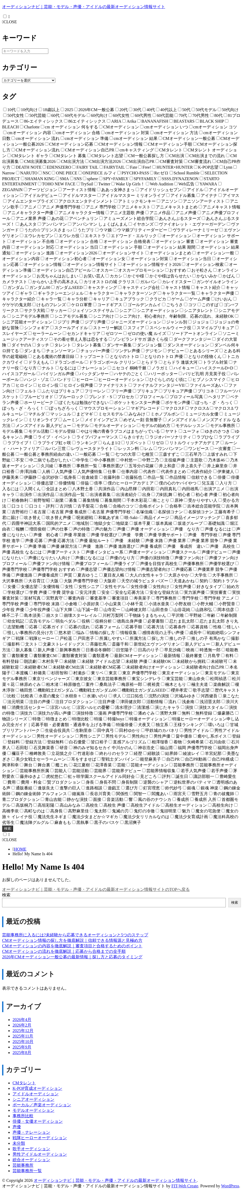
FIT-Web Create (184, 1186)
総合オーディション (31, 1160)
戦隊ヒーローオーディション (40, 1138)
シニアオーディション (33, 1099)
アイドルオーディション (36, 1094)
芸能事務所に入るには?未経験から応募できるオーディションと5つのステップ (75, 935)
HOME (20, 849)
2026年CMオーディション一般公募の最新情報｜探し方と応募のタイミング (72, 957)
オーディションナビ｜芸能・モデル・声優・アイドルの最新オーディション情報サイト (83, 6)
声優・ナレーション (31, 1132)
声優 (17, 1127)
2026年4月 (22, 1019)
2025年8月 (22, 1052)
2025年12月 (23, 1030)
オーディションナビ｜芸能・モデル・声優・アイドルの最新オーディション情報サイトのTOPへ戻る (96, 889)
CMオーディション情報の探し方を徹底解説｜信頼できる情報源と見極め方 (72, 940)
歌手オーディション (31, 1149)
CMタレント (24, 1083)
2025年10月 (23, 1041)
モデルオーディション (33, 1110)
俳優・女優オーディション (38, 1121)
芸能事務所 (23, 1165)
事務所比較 (23, 1116)
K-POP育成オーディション (37, 1088)
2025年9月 (22, 1047)
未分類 (19, 1143)
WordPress (230, 1186)
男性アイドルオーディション (40, 1154)
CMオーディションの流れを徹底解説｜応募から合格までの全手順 (64, 951)
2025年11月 (23, 1036)
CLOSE (9, 22)
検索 (7, 828)
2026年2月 (22, 1025)
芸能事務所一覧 (27, 1171)
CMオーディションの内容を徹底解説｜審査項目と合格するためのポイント (72, 946)
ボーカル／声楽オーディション (42, 1105)
